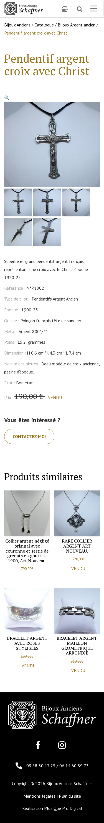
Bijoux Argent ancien (76, 25)
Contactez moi (29, 436)
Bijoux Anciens (17, 25)
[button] (7, 98)
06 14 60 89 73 (74, 765)
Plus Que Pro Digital (63, 808)
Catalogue (44, 25)
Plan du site (70, 796)
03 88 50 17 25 (41, 765)
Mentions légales (39, 796)
